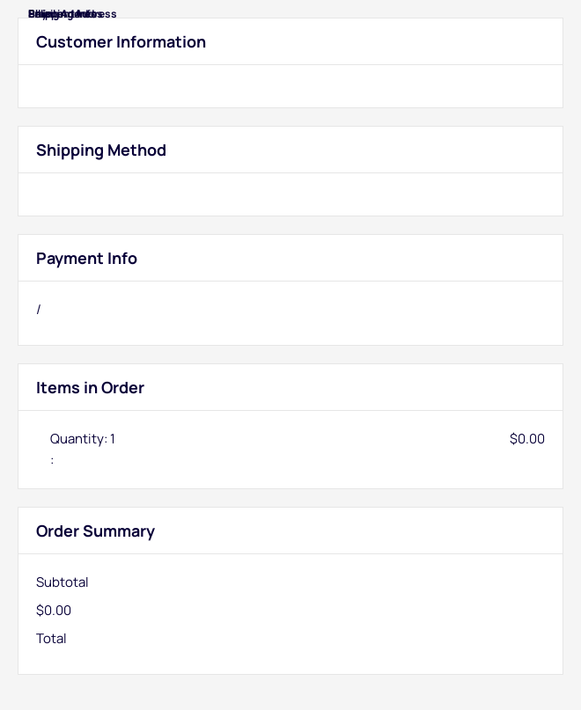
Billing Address (65, 14)
